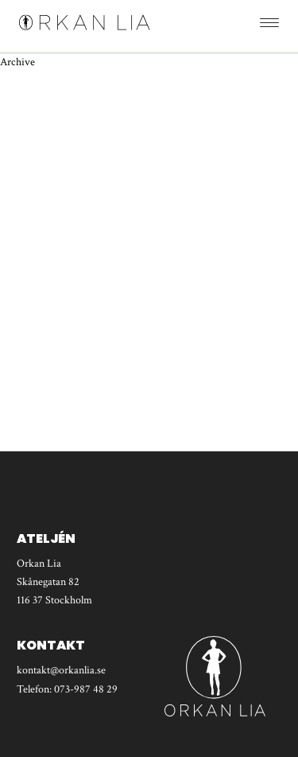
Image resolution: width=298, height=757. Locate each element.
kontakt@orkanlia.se (61, 670)
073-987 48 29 (86, 689)
